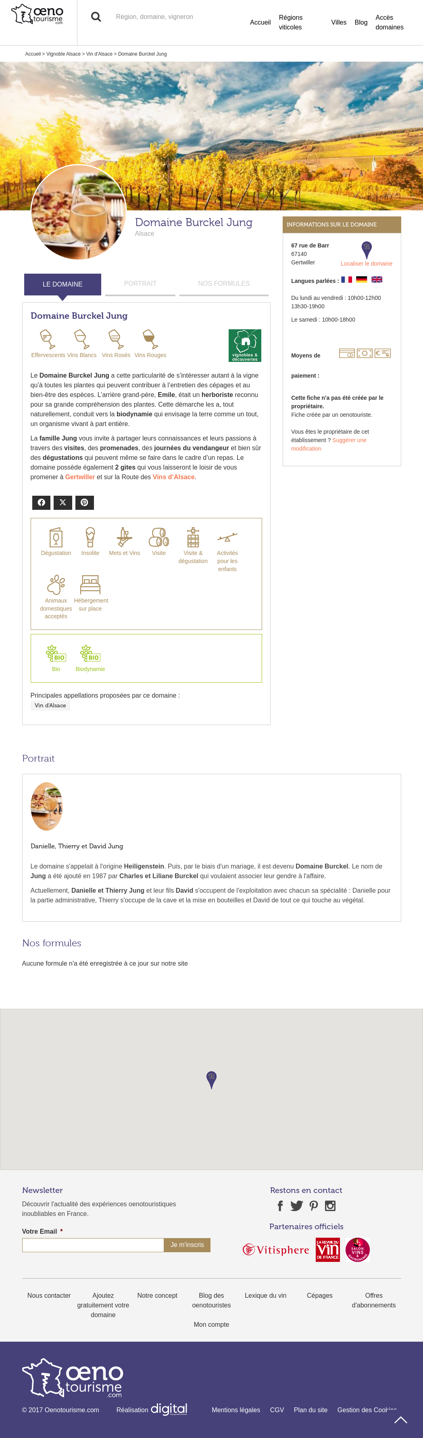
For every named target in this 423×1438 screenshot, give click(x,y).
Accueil (260, 22)
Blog (361, 22)
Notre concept (157, 1295)
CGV (277, 1410)
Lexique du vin (265, 1295)
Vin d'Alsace (99, 54)
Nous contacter (49, 1295)
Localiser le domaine (366, 254)
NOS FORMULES (224, 283)
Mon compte (211, 1324)
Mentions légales (236, 1410)
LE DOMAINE (63, 284)
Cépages (320, 1295)
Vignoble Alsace (63, 54)
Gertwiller (80, 477)
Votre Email (42, 1231)
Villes (339, 22)
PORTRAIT (140, 283)
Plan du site (311, 1410)
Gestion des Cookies (367, 1410)
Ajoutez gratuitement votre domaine (103, 1305)
